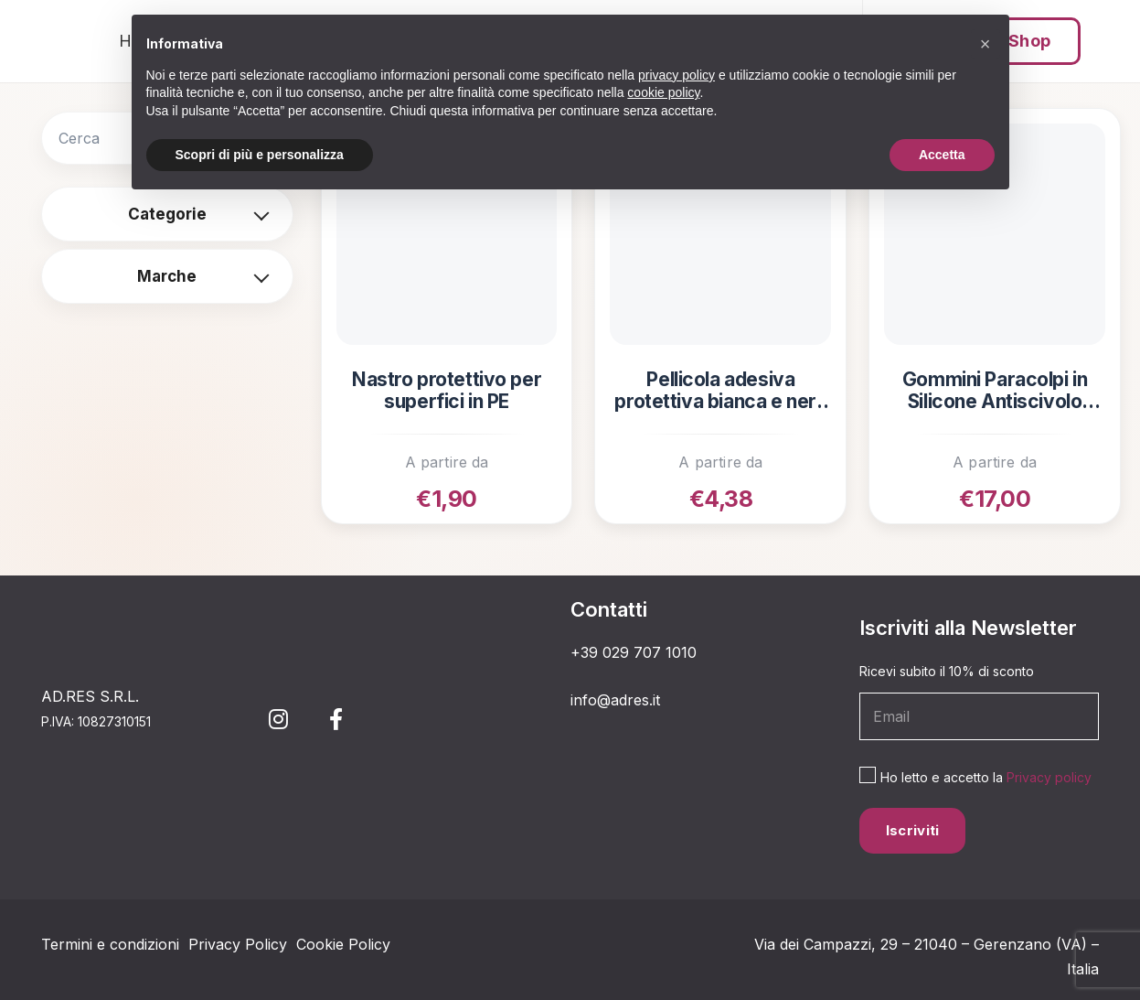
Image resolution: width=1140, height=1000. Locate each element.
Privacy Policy (237, 944)
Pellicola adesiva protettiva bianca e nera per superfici (720, 391)
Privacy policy (1049, 777)
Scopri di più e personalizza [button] (260, 154)
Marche (167, 276)
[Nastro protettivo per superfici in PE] (447, 234)
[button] (985, 44)
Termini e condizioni (110, 944)
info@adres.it (615, 700)
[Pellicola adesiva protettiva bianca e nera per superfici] (720, 234)
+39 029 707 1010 (633, 652)
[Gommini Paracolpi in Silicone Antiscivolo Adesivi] (994, 234)
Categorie (167, 214)
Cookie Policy (343, 944)
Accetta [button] (942, 154)
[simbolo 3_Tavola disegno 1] (57, 41)
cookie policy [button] (663, 92)
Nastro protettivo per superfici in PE (446, 391)
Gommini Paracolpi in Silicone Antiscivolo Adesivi (995, 391)
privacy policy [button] (676, 75)
